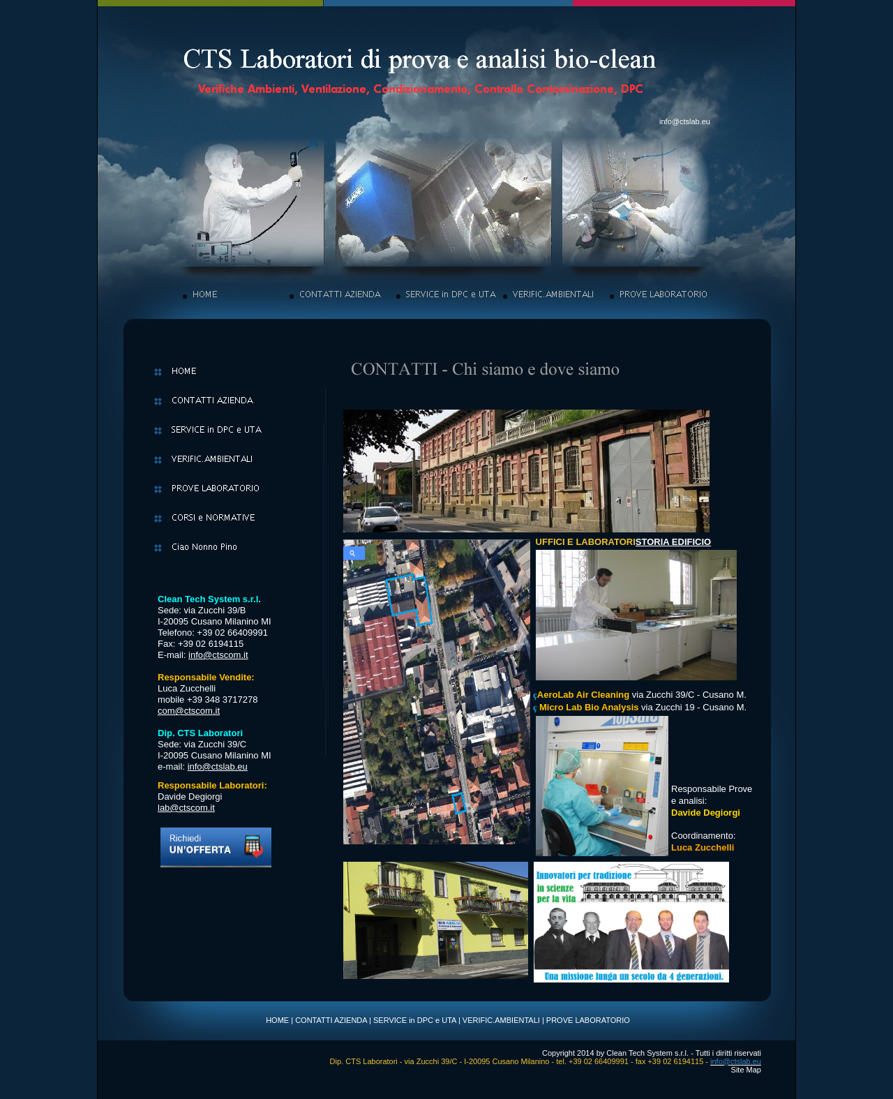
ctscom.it (230, 655)
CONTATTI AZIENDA (331, 1020)
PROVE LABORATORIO (588, 1020)
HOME (277, 1020)
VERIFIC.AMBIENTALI (501, 1020)
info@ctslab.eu (684, 121)
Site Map (746, 1070)
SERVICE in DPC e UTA (414, 1020)
